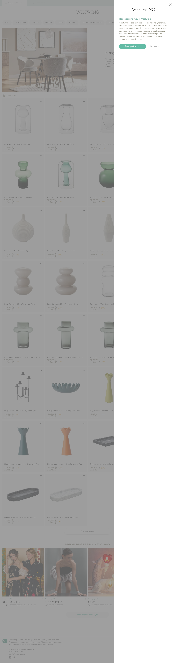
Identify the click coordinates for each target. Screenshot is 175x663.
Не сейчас (154, 46)
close (170, 4)
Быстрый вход (132, 46)
